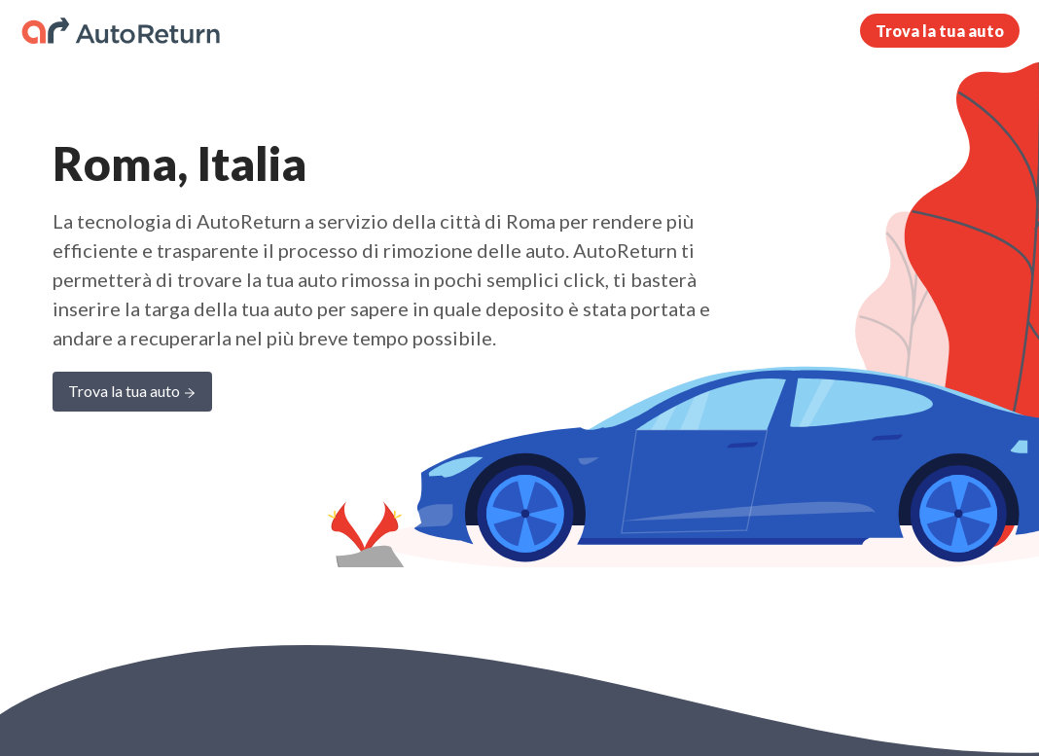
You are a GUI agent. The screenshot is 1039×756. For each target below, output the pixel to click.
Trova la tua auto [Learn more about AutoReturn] (132, 392)
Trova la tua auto (940, 30)
